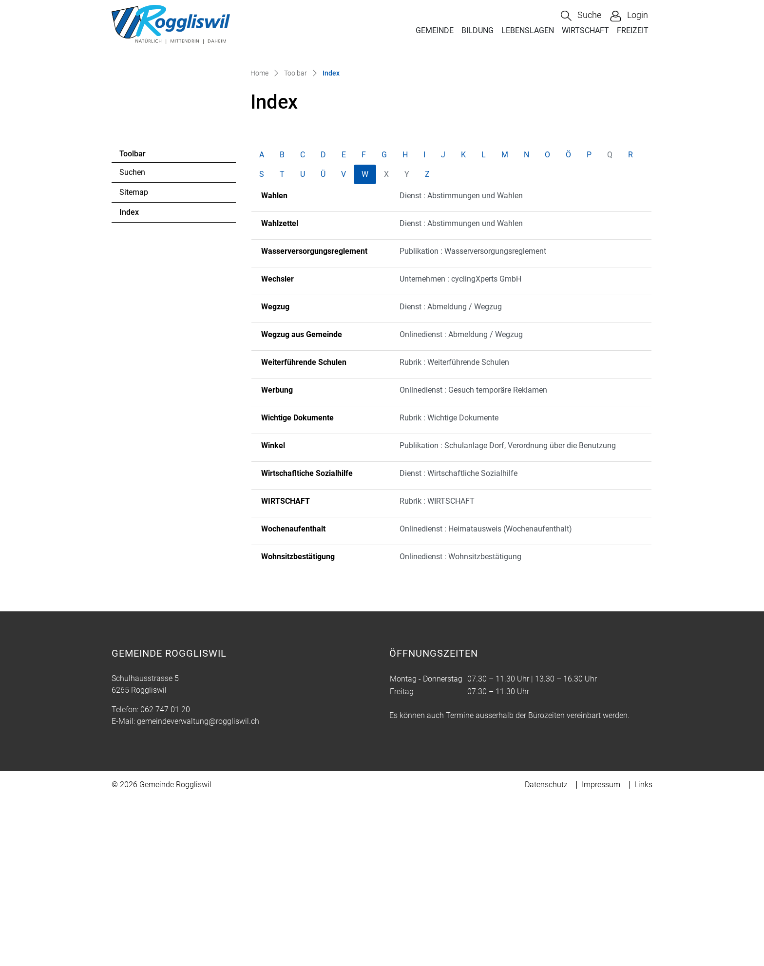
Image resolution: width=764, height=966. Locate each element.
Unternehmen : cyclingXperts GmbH (460, 446)
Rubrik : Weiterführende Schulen (454, 529)
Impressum (601, 952)
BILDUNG (477, 30)
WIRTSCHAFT (585, 30)
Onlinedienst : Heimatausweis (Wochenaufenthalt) (486, 696)
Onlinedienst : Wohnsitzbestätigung (460, 724)
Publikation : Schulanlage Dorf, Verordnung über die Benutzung (508, 613)
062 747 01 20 (165, 877)
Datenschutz (546, 952)
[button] (581, 15)
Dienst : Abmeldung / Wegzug (451, 474)
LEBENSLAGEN (527, 30)
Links (643, 952)
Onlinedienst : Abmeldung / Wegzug (461, 502)
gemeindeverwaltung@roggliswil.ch (198, 888)
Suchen (132, 339)
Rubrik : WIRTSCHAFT (437, 668)
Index (146, 382)
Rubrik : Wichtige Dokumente (449, 585)
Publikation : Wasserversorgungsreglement (473, 418)
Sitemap (133, 359)
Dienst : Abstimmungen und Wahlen (461, 363)
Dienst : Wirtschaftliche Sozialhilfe (458, 640)
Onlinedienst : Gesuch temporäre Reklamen (473, 557)
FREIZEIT (633, 30)
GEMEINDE (435, 30)
